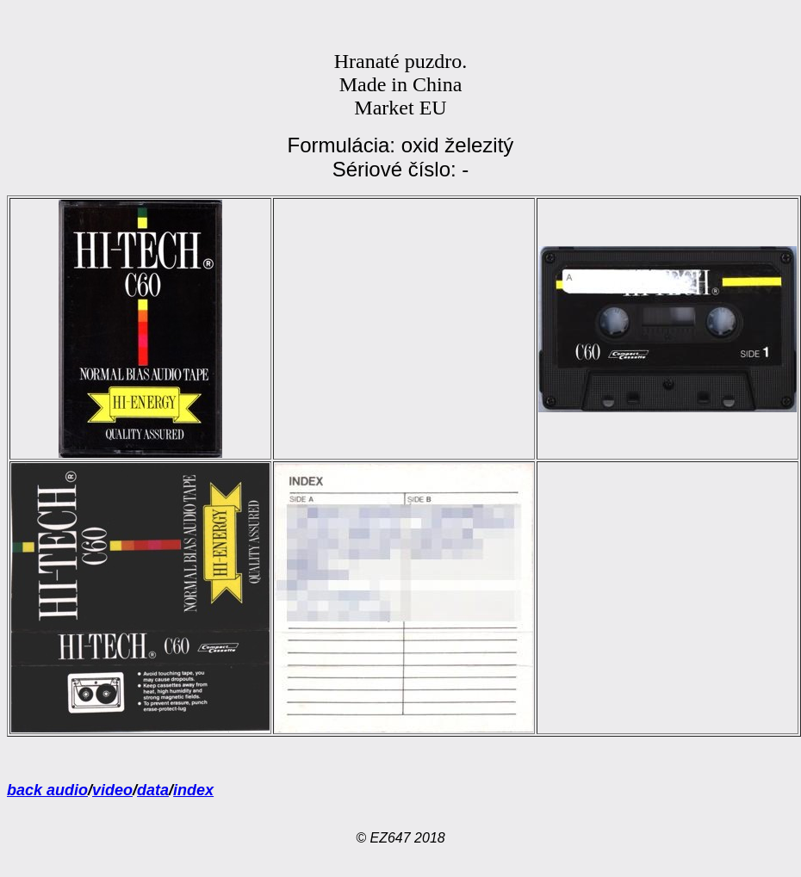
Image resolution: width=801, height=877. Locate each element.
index (193, 790)
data (153, 790)
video (112, 790)
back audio (47, 790)
